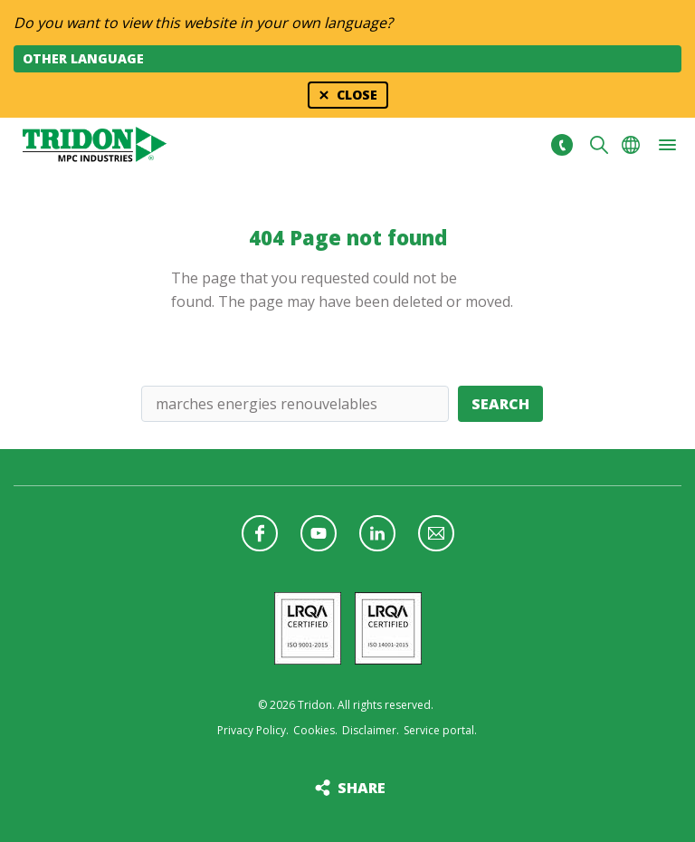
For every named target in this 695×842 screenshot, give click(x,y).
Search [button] (599, 144)
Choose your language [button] (630, 144)
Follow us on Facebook (260, 533)
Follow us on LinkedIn (377, 533)
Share (362, 788)
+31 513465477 (561, 144)
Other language (83, 58)
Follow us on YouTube (318, 533)
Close (357, 94)
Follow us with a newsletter (436, 533)
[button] (667, 144)
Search (500, 404)
